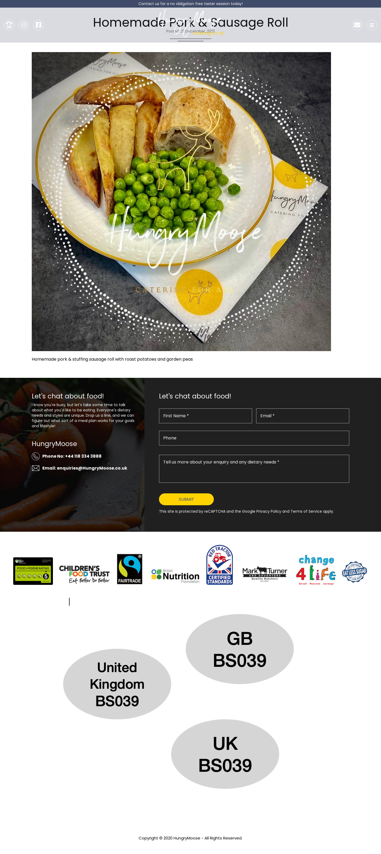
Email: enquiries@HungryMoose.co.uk (84, 468)
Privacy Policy (190, 845)
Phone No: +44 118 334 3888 (72, 456)
